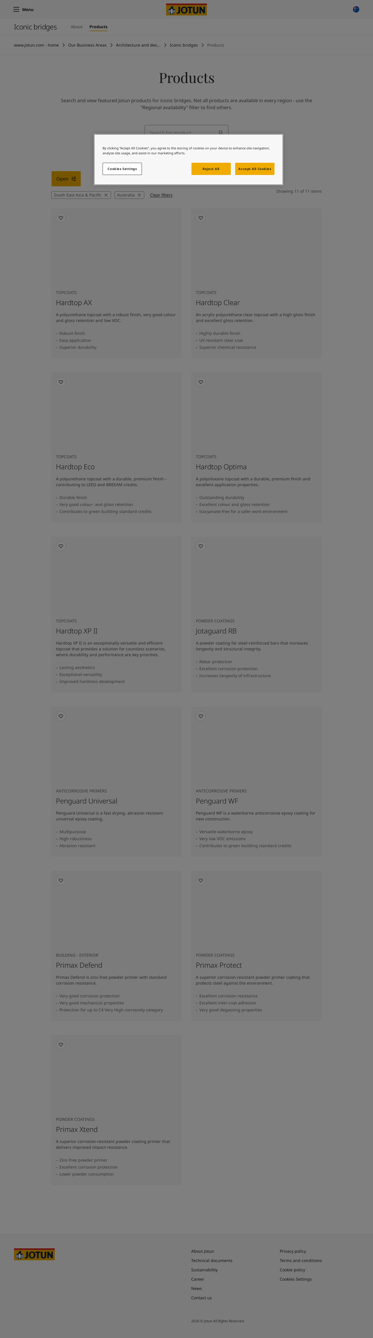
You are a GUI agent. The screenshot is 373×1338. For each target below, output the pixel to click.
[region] (188, 159)
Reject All (211, 169)
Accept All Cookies (254, 169)
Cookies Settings (122, 169)
